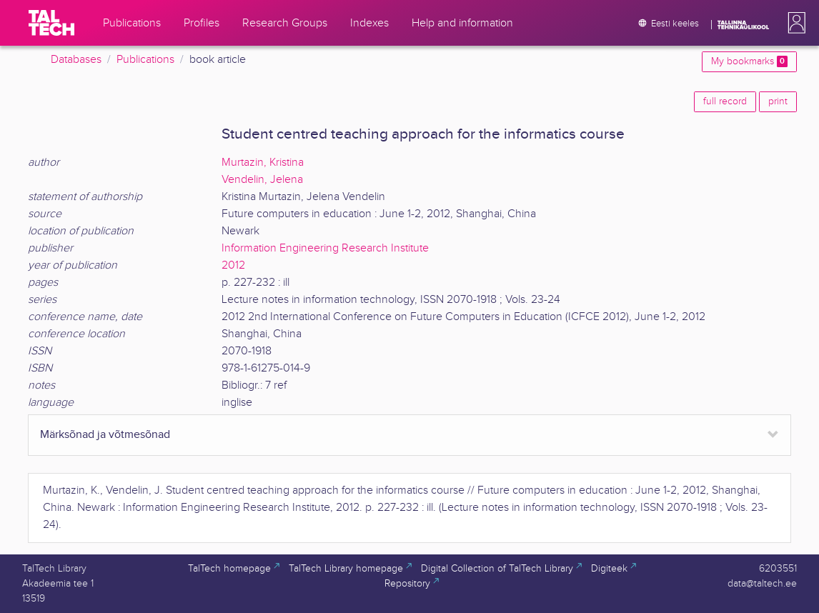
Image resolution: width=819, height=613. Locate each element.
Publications (145, 59)
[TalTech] (51, 22)
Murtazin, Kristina (263, 162)
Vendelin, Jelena (262, 179)
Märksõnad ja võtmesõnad (105, 435)
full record (725, 101)
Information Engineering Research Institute (325, 248)
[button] (794, 23)
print (778, 101)
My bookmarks (749, 61)
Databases (76, 59)
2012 (233, 265)
